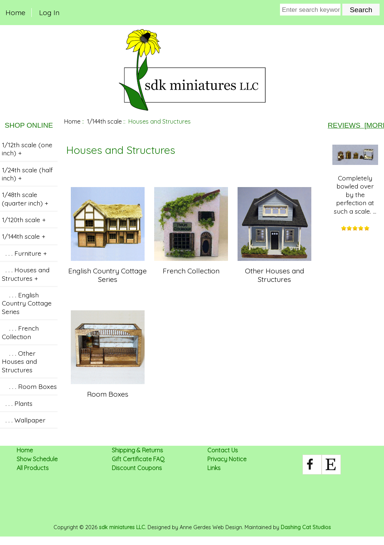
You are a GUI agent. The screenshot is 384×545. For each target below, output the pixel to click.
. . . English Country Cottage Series (27, 303)
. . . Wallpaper (23, 420)
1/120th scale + (24, 219)
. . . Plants (17, 403)
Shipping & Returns (137, 450)
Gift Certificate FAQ (138, 459)
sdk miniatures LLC (122, 527)
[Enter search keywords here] (310, 9)
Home (15, 12)
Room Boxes (108, 389)
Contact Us (222, 450)
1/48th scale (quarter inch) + (25, 198)
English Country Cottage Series (107, 271)
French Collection (191, 266)
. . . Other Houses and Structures (19, 361)
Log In (49, 12)
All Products (33, 468)
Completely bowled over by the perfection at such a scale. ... (355, 180)
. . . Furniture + (24, 253)
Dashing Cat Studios (306, 527)
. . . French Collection (20, 332)
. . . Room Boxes (29, 386)
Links (214, 468)
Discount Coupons (137, 468)
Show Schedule (37, 459)
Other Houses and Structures (274, 271)
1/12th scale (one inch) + (27, 149)
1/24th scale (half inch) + (27, 174)
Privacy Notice (226, 459)
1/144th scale (104, 121)
